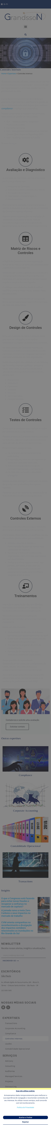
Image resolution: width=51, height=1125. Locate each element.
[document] (25, 562)
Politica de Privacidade (25, 1108)
